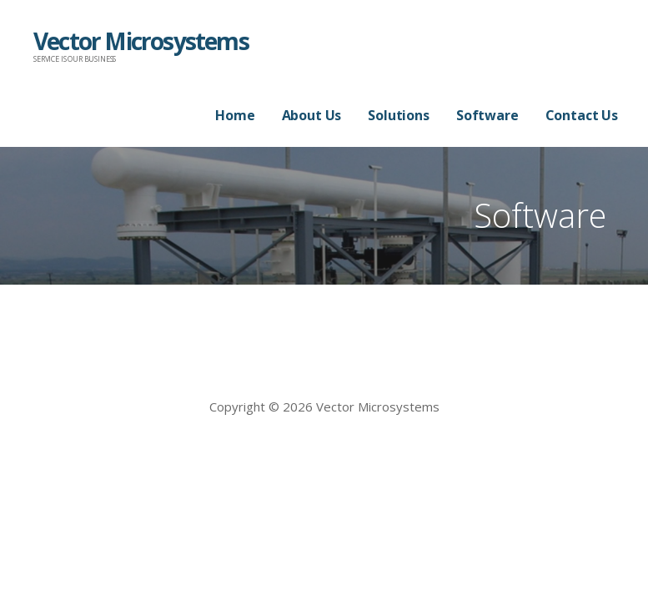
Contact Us (581, 115)
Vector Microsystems (141, 41)
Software (487, 115)
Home (234, 115)
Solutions (398, 115)
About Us (312, 115)
